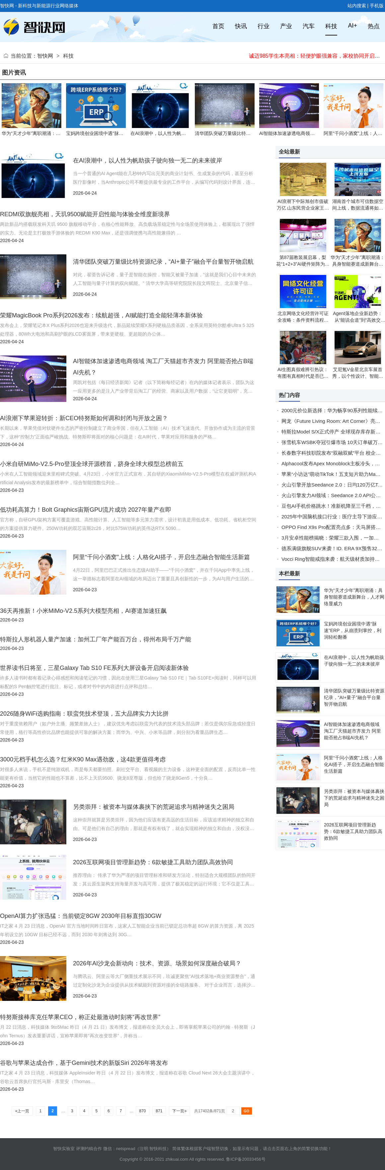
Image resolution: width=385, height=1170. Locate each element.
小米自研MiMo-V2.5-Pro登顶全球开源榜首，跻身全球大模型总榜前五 (92, 464)
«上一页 (22, 1111)
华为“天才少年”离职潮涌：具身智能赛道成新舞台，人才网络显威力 (358, 264)
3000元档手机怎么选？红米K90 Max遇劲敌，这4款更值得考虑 (83, 759)
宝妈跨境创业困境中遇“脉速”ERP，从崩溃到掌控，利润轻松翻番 (352, 630)
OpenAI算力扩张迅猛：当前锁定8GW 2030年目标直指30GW (80, 916)
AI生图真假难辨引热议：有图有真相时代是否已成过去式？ (303, 376)
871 (159, 1111)
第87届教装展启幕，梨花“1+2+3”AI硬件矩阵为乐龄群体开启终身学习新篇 (302, 264)
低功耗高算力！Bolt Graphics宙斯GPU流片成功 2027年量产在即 (85, 509)
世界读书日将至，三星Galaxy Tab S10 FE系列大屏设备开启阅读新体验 (94, 668)
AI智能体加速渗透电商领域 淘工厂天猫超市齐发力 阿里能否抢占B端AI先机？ (352, 731)
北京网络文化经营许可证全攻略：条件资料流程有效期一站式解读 (303, 320)
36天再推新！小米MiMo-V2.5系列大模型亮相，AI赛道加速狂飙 (83, 611)
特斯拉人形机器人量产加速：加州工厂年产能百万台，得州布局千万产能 (95, 639)
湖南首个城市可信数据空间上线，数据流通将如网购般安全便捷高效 (357, 208)
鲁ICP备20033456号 (246, 1159)
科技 (68, 56)
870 (142, 1111)
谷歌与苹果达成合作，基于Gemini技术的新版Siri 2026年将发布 (84, 1063)
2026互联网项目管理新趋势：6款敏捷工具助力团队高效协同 (153, 862)
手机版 (377, 5)
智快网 (45, 56)
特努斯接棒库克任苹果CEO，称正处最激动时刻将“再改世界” (80, 1017)
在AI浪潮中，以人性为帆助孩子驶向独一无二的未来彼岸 (188, 133)
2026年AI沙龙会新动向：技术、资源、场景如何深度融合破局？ (157, 963)
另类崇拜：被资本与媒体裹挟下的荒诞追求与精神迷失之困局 (153, 807)
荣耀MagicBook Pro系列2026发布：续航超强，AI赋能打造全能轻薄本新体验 (101, 315)
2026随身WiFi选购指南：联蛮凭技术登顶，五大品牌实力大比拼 (84, 713)
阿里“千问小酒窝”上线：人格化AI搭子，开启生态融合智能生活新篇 (161, 557)
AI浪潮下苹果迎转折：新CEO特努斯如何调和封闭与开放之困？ (84, 418)
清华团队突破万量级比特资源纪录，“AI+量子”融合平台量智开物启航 (163, 261)
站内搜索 (356, 5)
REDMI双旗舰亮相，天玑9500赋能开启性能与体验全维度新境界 (85, 214)
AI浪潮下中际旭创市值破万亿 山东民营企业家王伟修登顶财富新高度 (303, 208)
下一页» (179, 1111)
